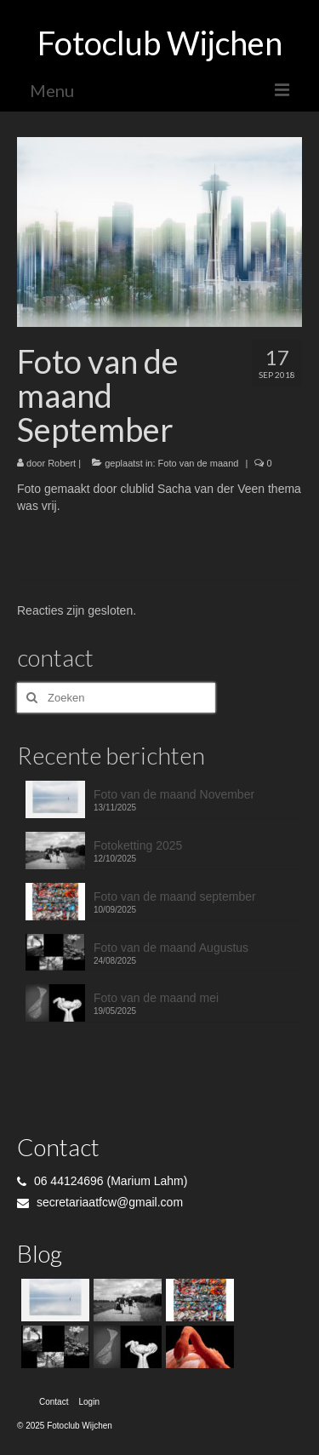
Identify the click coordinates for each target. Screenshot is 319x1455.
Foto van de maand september (175, 896)
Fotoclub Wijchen (159, 42)
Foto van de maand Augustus (171, 947)
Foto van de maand (198, 463)
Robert (62, 463)
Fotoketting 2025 (138, 845)
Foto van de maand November (174, 794)
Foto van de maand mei (156, 998)
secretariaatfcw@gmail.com (100, 1202)
